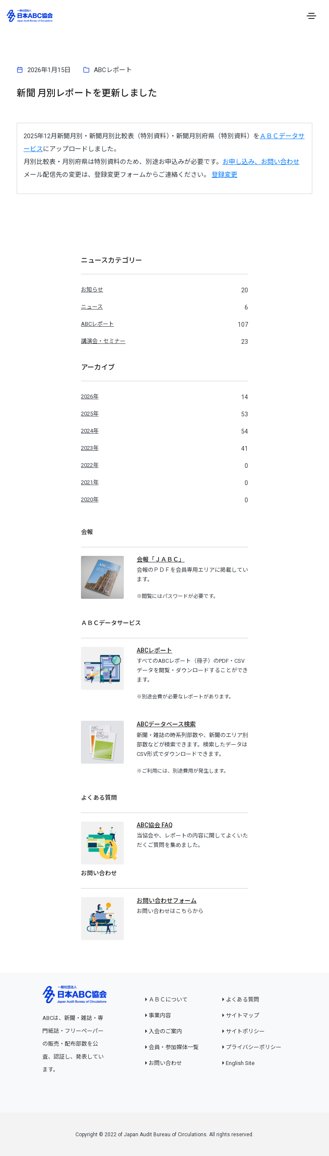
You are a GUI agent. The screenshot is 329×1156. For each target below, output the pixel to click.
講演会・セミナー (103, 341)
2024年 (90, 431)
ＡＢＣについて (168, 999)
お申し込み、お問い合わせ (260, 162)
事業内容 (160, 1015)
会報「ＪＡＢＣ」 (161, 559)
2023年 (90, 448)
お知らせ (92, 289)
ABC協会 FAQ (155, 825)
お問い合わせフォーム (167, 900)
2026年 (90, 396)
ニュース (92, 306)
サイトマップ (242, 1015)
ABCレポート (113, 70)
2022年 (90, 465)
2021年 (90, 482)
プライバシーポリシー (253, 1047)
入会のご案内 (165, 1031)
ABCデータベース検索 (166, 724)
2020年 (90, 499)
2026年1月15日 (49, 70)
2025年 (90, 413)
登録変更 (224, 175)
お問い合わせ (165, 1063)
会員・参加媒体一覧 (174, 1047)
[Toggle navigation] (311, 16)
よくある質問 (242, 999)
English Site (240, 1063)
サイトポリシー (245, 1031)
